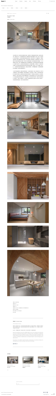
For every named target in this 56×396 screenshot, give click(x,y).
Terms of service (9, 392)
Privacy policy (5, 392)
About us (2, 392)
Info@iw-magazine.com (46, 394)
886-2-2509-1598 (53, 394)
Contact (12, 392)
